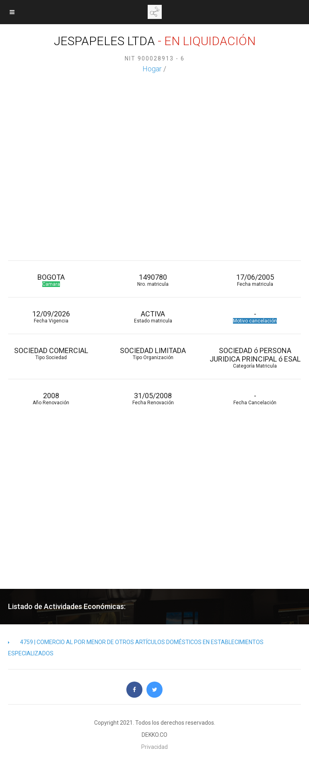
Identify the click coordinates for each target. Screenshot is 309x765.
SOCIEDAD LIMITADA (153, 353)
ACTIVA (153, 317)
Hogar (152, 68)
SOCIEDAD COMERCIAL (51, 353)
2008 (51, 398)
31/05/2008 (153, 398)
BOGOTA (51, 280)
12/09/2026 (51, 317)
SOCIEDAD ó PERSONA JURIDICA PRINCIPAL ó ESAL (255, 357)
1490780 (153, 280)
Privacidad (154, 747)
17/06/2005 (255, 280)
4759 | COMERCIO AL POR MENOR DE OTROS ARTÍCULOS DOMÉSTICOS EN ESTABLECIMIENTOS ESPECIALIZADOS (136, 648)
